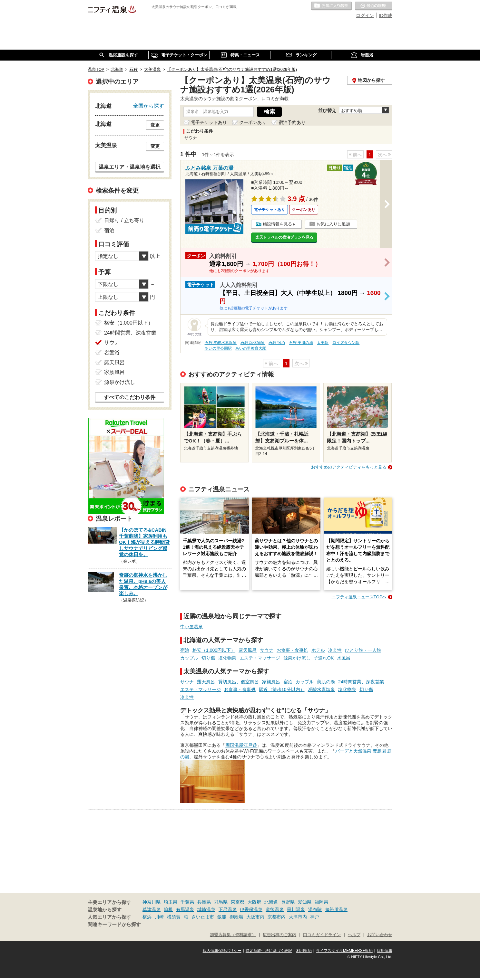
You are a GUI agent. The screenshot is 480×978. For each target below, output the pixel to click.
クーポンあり (252, 122)
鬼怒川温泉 (336, 909)
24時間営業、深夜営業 (361, 681)
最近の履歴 (373, 6)
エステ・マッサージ (260, 657)
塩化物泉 (227, 657)
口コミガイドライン (322, 935)
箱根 (168, 909)
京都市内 (277, 916)
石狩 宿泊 (277, 342)
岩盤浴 (112, 352)
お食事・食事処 (292, 650)
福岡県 (321, 902)
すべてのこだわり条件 (129, 397)
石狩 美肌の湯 (301, 342)
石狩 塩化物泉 (252, 342)
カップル (189, 657)
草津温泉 (151, 909)
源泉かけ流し (296, 657)
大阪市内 (255, 916)
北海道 (271, 902)
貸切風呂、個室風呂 (238, 681)
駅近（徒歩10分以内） (282, 689)
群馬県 (221, 902)
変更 (155, 125)
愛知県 (304, 902)
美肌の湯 (326, 681)
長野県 (288, 902)
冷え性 (335, 650)
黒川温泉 (296, 909)
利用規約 (304, 950)
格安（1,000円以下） (213, 650)
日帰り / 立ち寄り (124, 220)
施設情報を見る (277, 224)
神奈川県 (151, 902)
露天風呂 (248, 650)
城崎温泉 (206, 909)
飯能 (221, 916)
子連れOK (324, 657)
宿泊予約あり (292, 122)
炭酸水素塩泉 (321, 689)
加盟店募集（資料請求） (233, 935)
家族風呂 (271, 681)
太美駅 (322, 342)
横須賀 (174, 916)
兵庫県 (204, 902)
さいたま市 (202, 916)
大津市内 (298, 916)
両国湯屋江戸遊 (241, 745)
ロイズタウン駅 (345, 342)
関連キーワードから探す (114, 924)
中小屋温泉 (191, 626)
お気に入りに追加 (333, 224)
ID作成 (385, 15)
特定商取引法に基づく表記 (269, 950)
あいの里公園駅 (218, 348)
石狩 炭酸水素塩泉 (221, 342)
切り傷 (208, 657)
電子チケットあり (209, 122)
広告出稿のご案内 (279, 935)
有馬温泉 (185, 909)
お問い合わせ (379, 935)
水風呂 (343, 657)
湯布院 (315, 909)
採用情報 (384, 950)
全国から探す (148, 106)
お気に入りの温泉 (331, 6)
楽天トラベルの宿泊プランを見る (284, 237)
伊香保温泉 (251, 909)
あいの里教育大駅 (250, 348)
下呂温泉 (228, 909)
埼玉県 (170, 902)
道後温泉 (275, 909)
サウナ (266, 650)
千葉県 (187, 902)
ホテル (318, 650)
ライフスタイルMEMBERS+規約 (344, 950)
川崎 (159, 916)
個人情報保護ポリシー (222, 950)
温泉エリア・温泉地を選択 (130, 167)
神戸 (314, 916)
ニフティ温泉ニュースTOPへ (359, 596)
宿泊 (184, 650)
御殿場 (236, 916)
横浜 (147, 916)
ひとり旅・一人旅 (363, 650)
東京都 (237, 902)
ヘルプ (354, 935)
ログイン (365, 15)
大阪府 (254, 902)
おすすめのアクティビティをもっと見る (349, 467)
